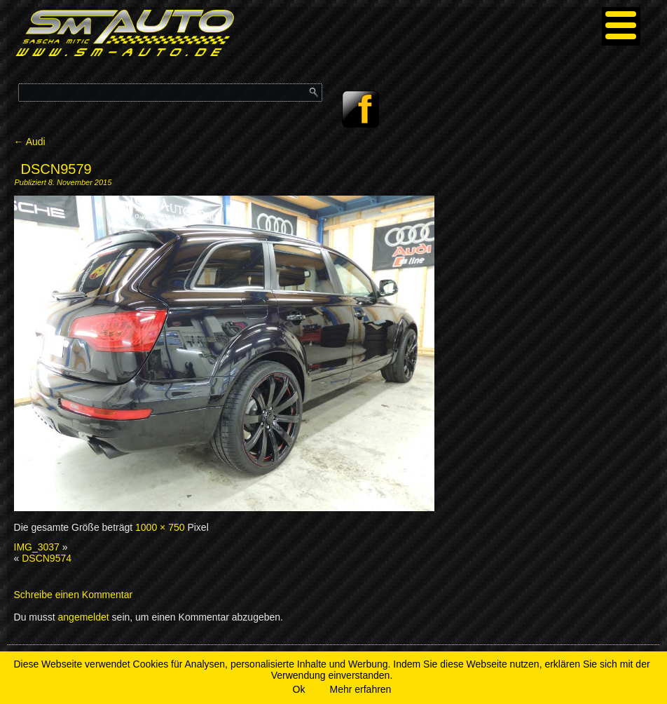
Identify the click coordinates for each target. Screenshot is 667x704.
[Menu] (621, 26)
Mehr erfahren (360, 689)
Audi (30, 141)
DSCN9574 (46, 558)
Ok (299, 689)
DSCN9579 (56, 169)
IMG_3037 (37, 547)
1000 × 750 (159, 527)
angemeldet (83, 617)
